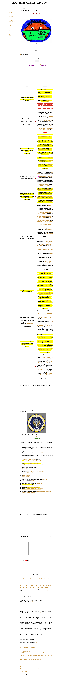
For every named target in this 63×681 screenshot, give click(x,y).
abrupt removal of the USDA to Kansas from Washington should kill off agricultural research (44, 212)
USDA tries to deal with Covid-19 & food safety (34, 488)
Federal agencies (12, 21)
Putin (10, 31)
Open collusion (47, 129)
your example (45, 300)
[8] (43, 634)
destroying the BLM (41, 216)
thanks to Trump (44, 479)
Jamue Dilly (40, 674)
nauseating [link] (43, 349)
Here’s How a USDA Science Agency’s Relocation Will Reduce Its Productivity (36, 460)
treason (10, 35)
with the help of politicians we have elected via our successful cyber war (45, 375)
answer (27, 578)
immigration (11, 26)
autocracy (39, 64)
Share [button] (10, 8)
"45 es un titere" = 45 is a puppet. (25, 433)
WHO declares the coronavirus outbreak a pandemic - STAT (32, 652)
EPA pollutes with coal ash (26, 468)
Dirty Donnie (11, 20)
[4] (41, 613)
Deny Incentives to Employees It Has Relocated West (39, 471)
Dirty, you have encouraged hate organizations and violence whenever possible (45, 280)
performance (46, 349)
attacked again (33, 480)
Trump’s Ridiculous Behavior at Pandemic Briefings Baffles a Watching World (36, 666)
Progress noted (24, 484)
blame (49, 600)
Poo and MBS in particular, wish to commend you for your (45, 348)
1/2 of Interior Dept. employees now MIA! (34, 487)
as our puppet (42, 58)
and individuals (50, 116)
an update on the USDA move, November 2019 (34, 463)
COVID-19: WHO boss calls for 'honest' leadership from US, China (33, 668)
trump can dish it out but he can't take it (29, 671)
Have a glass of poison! (25, 476)
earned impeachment (41, 370)
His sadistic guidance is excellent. (45, 176)
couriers (49, 320)
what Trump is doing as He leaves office (31, 493)
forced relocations (42, 217)
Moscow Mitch (11, 29)
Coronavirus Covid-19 (45, 230)
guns (10, 22)
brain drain (10, 12)
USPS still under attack (29, 472)
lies (9, 27)
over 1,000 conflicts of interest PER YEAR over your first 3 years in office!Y (45, 340)
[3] (40, 612)
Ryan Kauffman (33, 674)
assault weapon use (46, 285)
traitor (10, 34)
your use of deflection (48, 120)
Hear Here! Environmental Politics (29, 3)
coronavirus (11, 16)
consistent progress (41, 337)
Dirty (20, 54)
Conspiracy (11, 15)
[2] (32, 601)
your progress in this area (47, 276)
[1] (31, 596)
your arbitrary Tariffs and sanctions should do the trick (45, 189)
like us (49, 91)
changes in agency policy (45, 185)
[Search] (52, 3)
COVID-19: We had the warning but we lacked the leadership (32, 659)
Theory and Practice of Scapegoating (28, 647)
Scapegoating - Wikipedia (26, 651)
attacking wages (39, 483)
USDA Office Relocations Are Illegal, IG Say (43, 445)
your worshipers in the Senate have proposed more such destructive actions (45, 219)
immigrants (11, 25)
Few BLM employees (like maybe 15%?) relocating (29, 464)
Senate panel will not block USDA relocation (28, 459)
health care (11, 24)
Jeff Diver (23, 578)
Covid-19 (10, 17)
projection (10, 30)
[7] (34, 630)
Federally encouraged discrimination (45, 114)
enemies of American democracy (45, 350)
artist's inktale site (36, 436)
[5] (32, 630)
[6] (33, 630)
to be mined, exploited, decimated (34, 489)
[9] (36, 642)
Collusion (10, 13)
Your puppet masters (43, 322)
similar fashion (48, 216)
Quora (41, 580)
